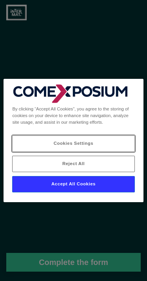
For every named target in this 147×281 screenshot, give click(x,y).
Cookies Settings (73, 143)
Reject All (73, 163)
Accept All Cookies (73, 183)
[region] (73, 140)
